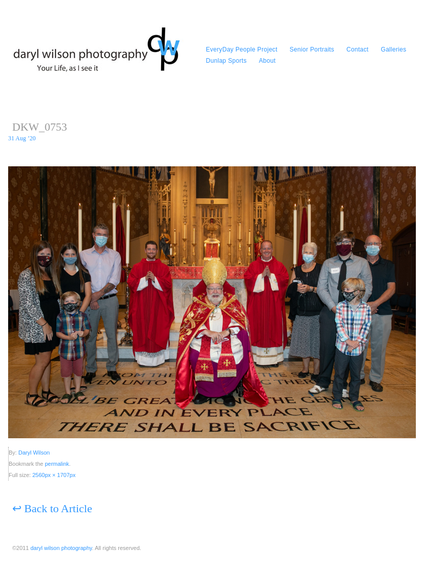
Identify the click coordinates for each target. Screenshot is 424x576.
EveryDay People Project (241, 49)
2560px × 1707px (53, 475)
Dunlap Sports (226, 60)
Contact (357, 49)
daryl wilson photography (61, 548)
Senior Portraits (311, 49)
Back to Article (52, 508)
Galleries (393, 49)
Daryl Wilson (34, 452)
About (267, 60)
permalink (57, 464)
